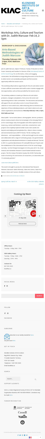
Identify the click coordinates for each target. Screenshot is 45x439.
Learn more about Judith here (9, 162)
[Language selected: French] (35, 437)
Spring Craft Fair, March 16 (9, 181)
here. (11, 395)
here (32, 335)
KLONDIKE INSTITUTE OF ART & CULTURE (30, 6)
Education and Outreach (17, 175)
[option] (22, 212)
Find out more (22, 223)
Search (39, 296)
